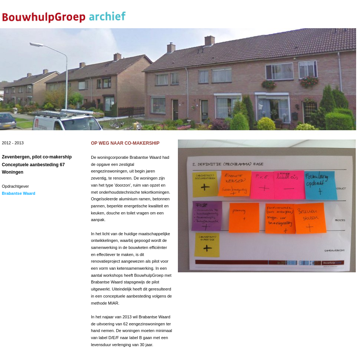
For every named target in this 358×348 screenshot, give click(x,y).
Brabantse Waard (18, 193)
